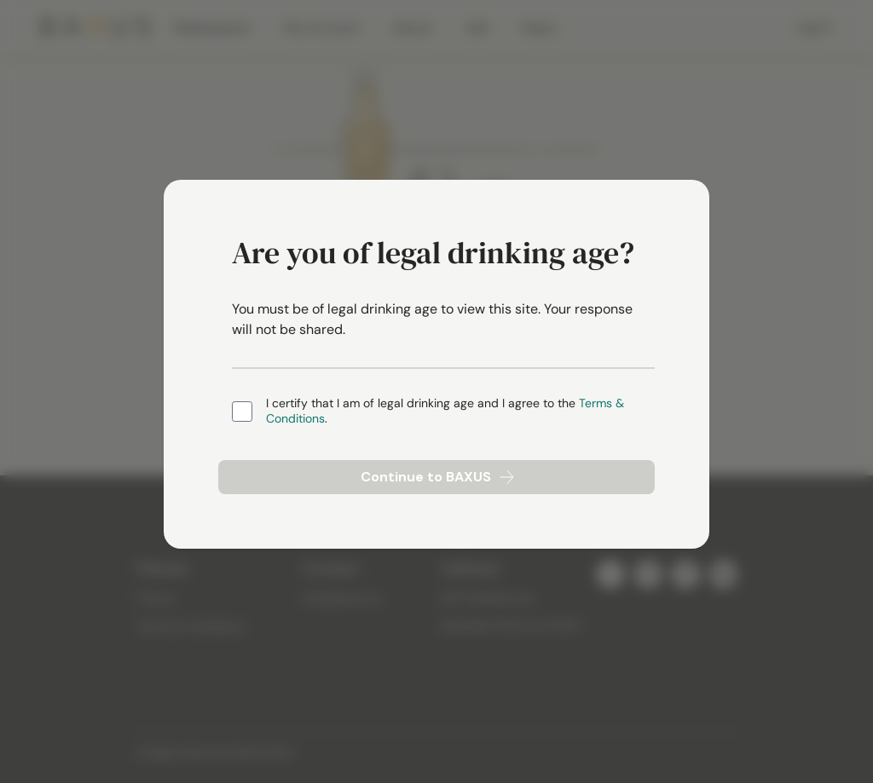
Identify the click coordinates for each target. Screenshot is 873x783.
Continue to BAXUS (437, 477)
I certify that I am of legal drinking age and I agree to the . (445, 411)
